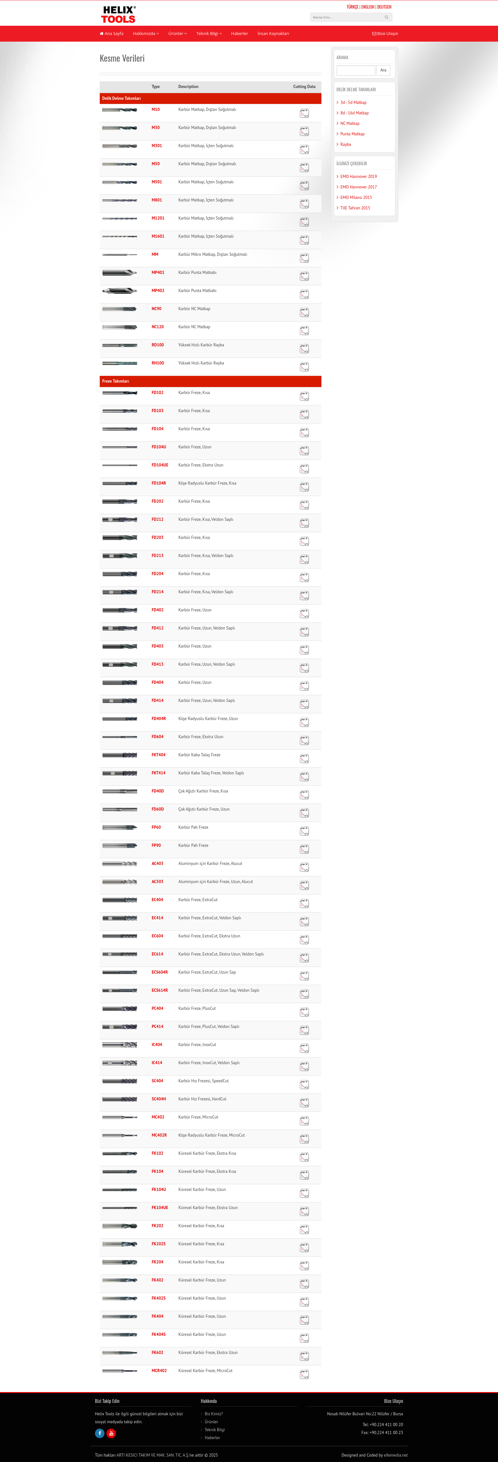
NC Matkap (350, 123)
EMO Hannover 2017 (358, 187)
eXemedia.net (396, 1455)
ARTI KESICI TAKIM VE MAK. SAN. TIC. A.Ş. (153, 1455)
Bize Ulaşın (385, 33)
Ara (383, 70)
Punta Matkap (352, 134)
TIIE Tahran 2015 (355, 208)
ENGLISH (367, 6)
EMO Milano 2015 (356, 197)
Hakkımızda (146, 33)
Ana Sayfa (112, 33)
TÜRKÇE (353, 6)
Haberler (239, 33)
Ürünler (177, 33)
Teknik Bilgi (208, 33)
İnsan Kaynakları (273, 33)
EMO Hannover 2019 (358, 176)
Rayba (345, 144)
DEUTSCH (384, 6)
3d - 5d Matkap (353, 102)
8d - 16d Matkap (354, 113)
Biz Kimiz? (214, 1414)
